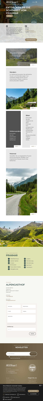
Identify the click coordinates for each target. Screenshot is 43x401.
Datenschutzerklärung (15, 358)
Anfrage (9, 15)
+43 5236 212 (32, 32)
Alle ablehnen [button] (33, 393)
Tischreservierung (31, 39)
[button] (15, 399)
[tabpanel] (21, 320)
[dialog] (21, 392)
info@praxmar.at (29, 30)
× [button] (41, 385)
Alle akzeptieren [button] (33, 391)
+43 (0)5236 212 (11, 371)
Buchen (7, 378)
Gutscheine (8, 382)
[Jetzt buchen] (34, 21)
